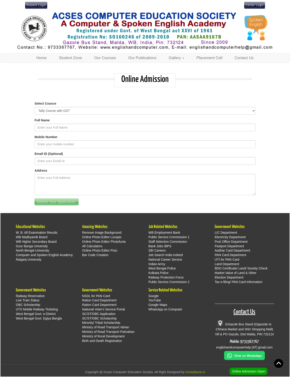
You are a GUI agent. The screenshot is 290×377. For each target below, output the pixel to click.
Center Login (254, 5)
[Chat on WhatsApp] (244, 355)
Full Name (42, 120)
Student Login (36, 5)
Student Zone (70, 58)
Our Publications (142, 58)
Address (41, 170)
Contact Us (244, 58)
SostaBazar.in (195, 372)
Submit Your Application (56, 202)
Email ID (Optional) (49, 154)
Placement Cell (209, 58)
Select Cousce (45, 103)
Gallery (176, 58)
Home (41, 58)
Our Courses (105, 58)
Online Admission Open (248, 371)
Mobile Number (46, 137)
